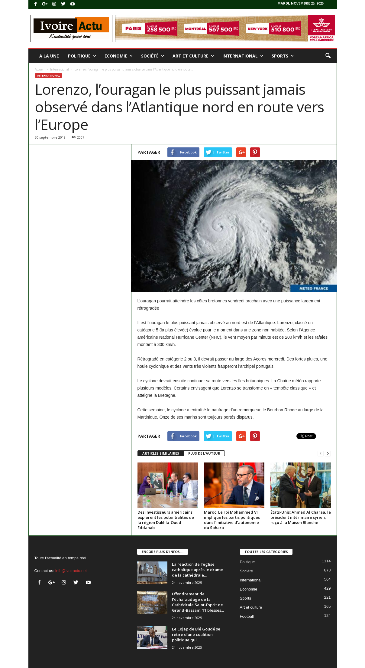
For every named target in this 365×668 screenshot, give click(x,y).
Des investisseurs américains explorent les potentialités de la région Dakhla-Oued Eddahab (165, 519)
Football (247, 616)
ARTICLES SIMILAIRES (160, 453)
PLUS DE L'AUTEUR (204, 453)
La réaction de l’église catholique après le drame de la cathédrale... (197, 569)
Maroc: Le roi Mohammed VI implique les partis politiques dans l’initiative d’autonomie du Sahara (232, 519)
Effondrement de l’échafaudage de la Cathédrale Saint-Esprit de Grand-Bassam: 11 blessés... (198, 602)
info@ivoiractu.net (71, 570)
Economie (119, 56)
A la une (49, 56)
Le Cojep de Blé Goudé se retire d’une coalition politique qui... (196, 634)
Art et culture (193, 56)
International (242, 56)
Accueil (39, 69)
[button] (327, 56)
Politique (82, 56)
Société (152, 56)
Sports (283, 56)
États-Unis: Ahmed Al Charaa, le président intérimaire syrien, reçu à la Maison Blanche (300, 517)
